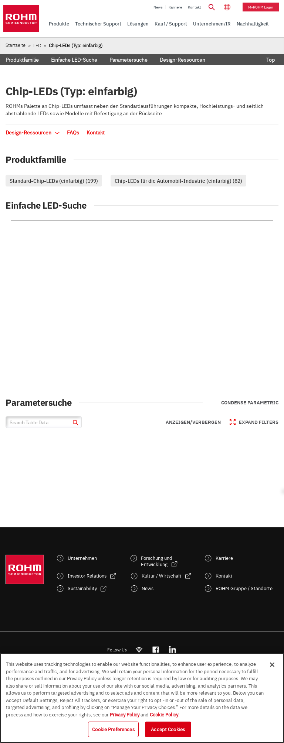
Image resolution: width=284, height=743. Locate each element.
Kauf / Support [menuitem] (171, 23)
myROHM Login (260, 7)
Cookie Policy (164, 714)
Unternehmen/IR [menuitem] (212, 23)
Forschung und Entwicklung (156, 561)
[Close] (272, 665)
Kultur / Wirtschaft (162, 575)
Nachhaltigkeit (253, 23)
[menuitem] (253, 24)
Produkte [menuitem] (59, 23)
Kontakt (194, 7)
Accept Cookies (168, 729)
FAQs (73, 132)
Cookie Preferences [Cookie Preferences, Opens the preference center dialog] (113, 729)
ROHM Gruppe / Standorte (244, 588)
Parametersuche (128, 59)
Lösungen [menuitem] (138, 23)
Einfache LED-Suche (74, 59)
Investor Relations (87, 575)
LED (37, 45)
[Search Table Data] (44, 422)
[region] (142, 698)
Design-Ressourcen (182, 59)
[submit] (74, 423)
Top (270, 59)
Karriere (175, 7)
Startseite (16, 45)
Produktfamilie (22, 59)
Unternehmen (82, 558)
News (158, 7)
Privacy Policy (124, 714)
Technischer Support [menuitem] (98, 23)
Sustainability (82, 588)
